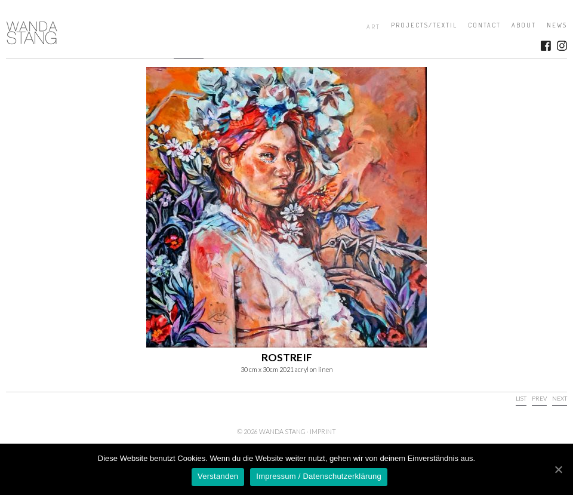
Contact (484, 25)
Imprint (323, 431)
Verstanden (218, 476)
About (524, 25)
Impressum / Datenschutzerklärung (318, 476)
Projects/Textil (424, 25)
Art (373, 27)
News (557, 25)
